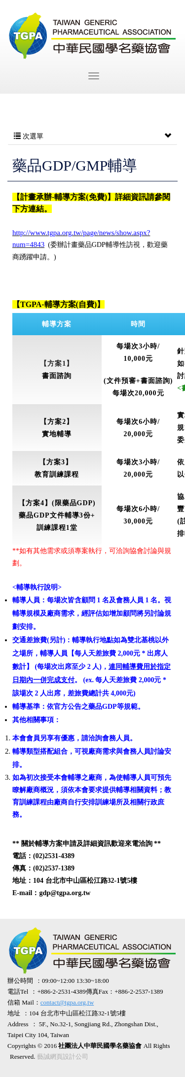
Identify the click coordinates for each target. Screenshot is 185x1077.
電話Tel (17, 991)
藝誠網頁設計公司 (62, 1056)
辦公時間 (20, 980)
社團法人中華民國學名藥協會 (92, 36)
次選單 (92, 136)
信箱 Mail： (50, 1002)
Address (18, 1024)
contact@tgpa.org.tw (67, 1002)
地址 (13, 1013)
